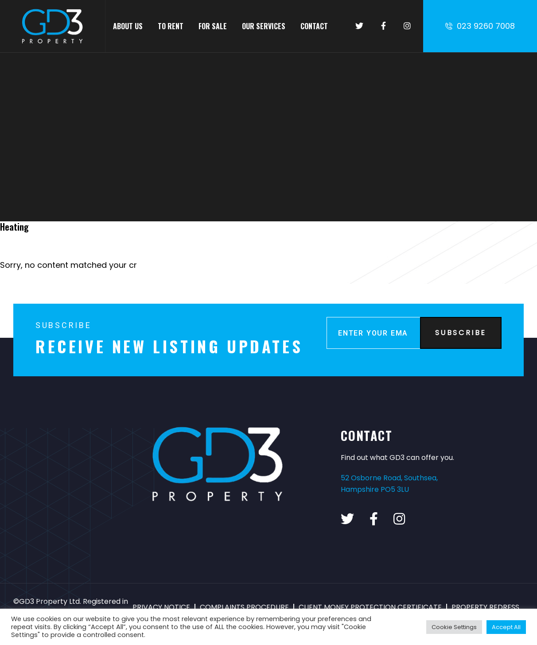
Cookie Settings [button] (454, 627)
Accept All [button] (506, 627)
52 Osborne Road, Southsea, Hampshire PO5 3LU (389, 483)
